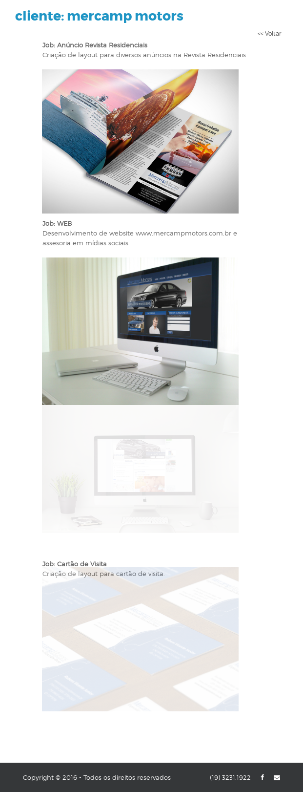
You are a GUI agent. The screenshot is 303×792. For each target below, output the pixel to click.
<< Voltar (269, 33)
